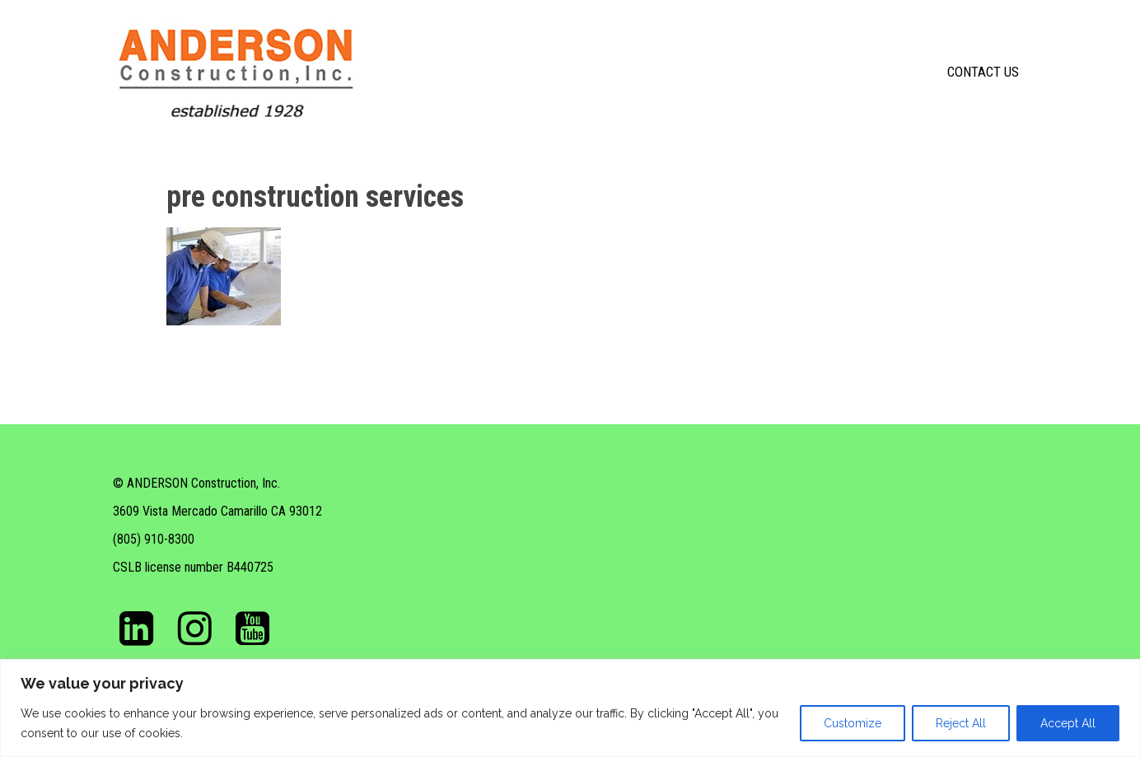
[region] (570, 708)
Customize (852, 723)
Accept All (1068, 723)
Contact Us (983, 71)
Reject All (961, 723)
